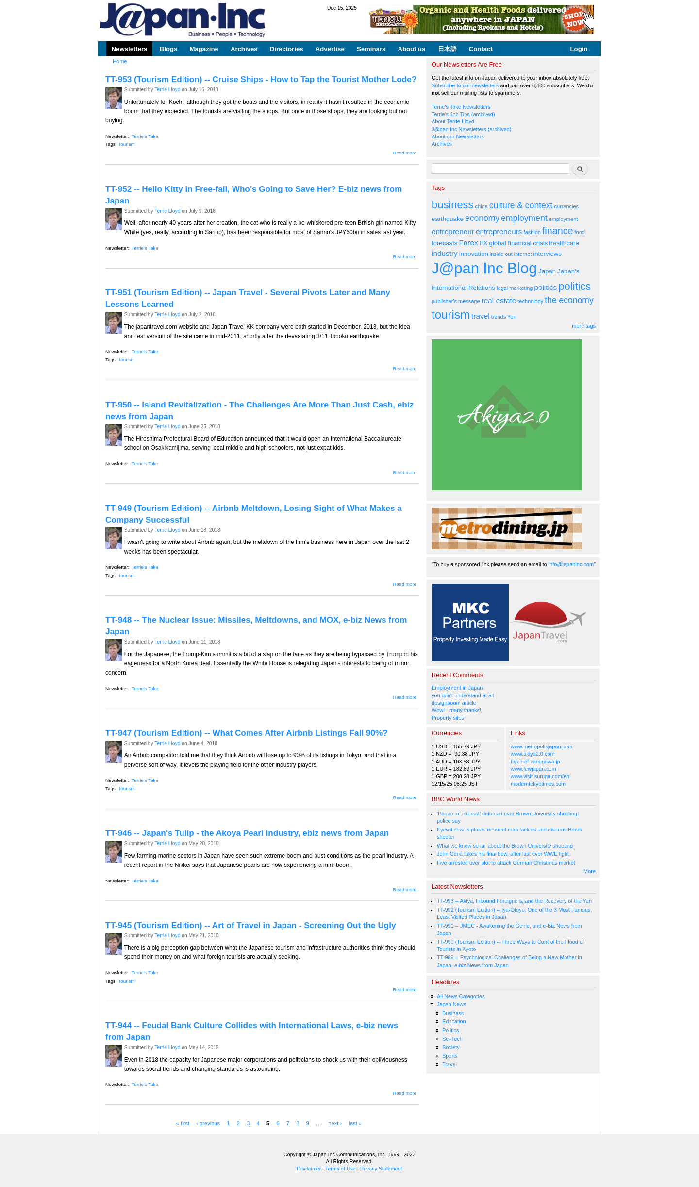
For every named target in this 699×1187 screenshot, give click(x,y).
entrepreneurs (499, 231)
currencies (566, 206)
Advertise (330, 48)
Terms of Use (340, 1168)
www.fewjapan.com (533, 769)
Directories (286, 48)
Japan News (451, 1004)
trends (498, 317)
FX (484, 243)
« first (182, 1123)
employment (524, 218)
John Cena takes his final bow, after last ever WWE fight (503, 854)
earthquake (448, 218)
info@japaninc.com (571, 564)
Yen (511, 317)
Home (120, 61)
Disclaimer (309, 1168)
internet (523, 254)
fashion (532, 232)
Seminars (371, 48)
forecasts (444, 243)
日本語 (447, 48)
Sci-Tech (452, 1039)
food (580, 232)
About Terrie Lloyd (453, 121)
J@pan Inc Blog (484, 268)
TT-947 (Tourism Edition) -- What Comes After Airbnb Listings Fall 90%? (246, 733)
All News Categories (461, 996)
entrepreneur (453, 231)
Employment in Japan (457, 688)
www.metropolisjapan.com (541, 746)
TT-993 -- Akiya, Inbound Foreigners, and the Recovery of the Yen (514, 901)
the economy (569, 300)
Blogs (169, 48)
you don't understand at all (463, 695)
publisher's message (456, 301)
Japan (547, 271)
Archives (244, 48)
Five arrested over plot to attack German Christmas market (506, 862)
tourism (127, 144)
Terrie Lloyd (167, 89)
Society (451, 1047)
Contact (481, 48)
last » (355, 1123)
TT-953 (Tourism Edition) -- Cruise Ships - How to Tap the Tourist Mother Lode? (260, 79)
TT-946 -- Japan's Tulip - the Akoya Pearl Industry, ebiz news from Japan (247, 833)
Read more (404, 152)
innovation (473, 253)
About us (411, 48)
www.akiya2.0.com (533, 754)
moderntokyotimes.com (538, 784)
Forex (468, 242)
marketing (521, 288)
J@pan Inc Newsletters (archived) (472, 129)
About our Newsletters (458, 136)
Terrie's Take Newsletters (461, 107)
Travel (449, 1064)
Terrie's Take (145, 136)
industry (445, 253)
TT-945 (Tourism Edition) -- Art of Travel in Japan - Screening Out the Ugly (250, 925)
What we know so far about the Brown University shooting (505, 845)
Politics (450, 1030)
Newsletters (130, 48)
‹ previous (208, 1123)
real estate (499, 300)
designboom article (454, 703)
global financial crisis (518, 243)
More (589, 871)
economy (482, 218)
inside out (501, 254)
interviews (547, 253)
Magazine (203, 48)
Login (579, 48)
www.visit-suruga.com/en (540, 776)
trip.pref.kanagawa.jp (535, 761)
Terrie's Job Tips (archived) (463, 114)
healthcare (564, 243)
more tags (584, 326)
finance (557, 230)
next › (335, 1123)
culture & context (521, 205)
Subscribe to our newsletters (465, 85)
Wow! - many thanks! (456, 710)
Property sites (448, 718)
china (481, 206)
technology (530, 301)
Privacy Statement (381, 1168)
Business (453, 1013)
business (453, 205)
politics (545, 287)
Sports (450, 1056)
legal (502, 288)
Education (454, 1021)
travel (480, 316)
